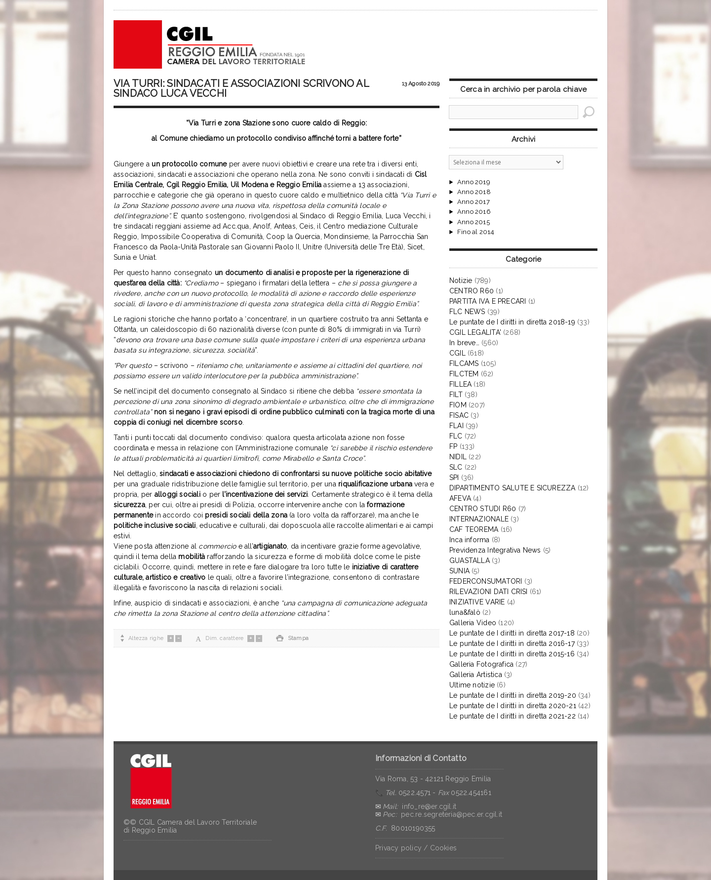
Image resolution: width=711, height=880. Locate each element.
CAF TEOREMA (473, 529)
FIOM (458, 405)
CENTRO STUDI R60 (482, 509)
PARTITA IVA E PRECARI (487, 301)
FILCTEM (463, 374)
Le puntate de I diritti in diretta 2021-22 (512, 716)
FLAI (456, 426)
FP (453, 446)
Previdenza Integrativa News (495, 550)
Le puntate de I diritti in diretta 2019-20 (512, 695)
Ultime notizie (472, 685)
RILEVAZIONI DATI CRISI (488, 592)
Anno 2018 (474, 192)
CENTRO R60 (471, 291)
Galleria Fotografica (481, 664)
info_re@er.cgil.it (429, 806)
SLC (456, 467)
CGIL (457, 353)
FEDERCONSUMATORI (485, 581)
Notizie (460, 280)
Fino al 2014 (475, 232)
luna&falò (464, 612)
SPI (454, 477)
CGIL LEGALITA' (475, 332)
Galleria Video (472, 623)
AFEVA (460, 498)
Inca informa (469, 540)
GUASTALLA (469, 560)
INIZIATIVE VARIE (477, 602)
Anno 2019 (473, 182)
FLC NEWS (467, 312)
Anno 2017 (473, 202)
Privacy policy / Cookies (416, 848)
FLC (456, 436)
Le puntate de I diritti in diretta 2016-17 (512, 643)
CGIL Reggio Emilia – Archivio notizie (210, 44)
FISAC (459, 415)
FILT (456, 395)
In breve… (464, 343)
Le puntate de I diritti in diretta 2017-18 (512, 633)
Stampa (292, 638)
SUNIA (459, 571)
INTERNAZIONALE (479, 519)
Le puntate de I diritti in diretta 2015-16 (512, 654)
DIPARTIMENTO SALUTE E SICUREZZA (512, 488)
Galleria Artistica (475, 675)
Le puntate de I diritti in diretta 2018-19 (512, 322)
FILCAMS (463, 363)
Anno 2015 (473, 222)
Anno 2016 (474, 211)
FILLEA (460, 384)
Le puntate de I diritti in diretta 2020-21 (512, 706)
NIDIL (458, 457)
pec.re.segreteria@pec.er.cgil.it (451, 814)
